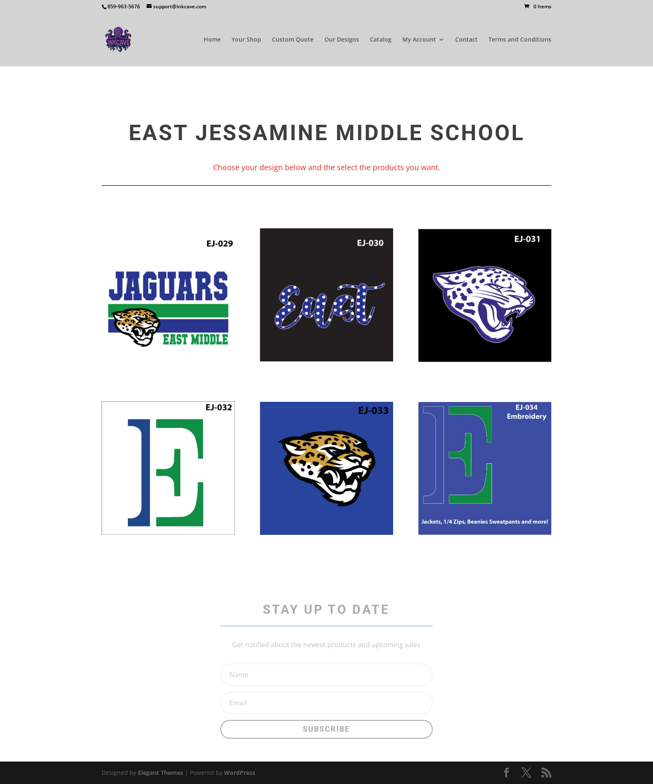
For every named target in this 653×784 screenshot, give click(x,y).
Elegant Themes (160, 773)
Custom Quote (293, 40)
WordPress (239, 773)
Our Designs (341, 40)
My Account (419, 40)
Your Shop (246, 40)
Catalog (380, 40)
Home (212, 40)
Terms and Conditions (520, 40)
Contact (466, 40)
